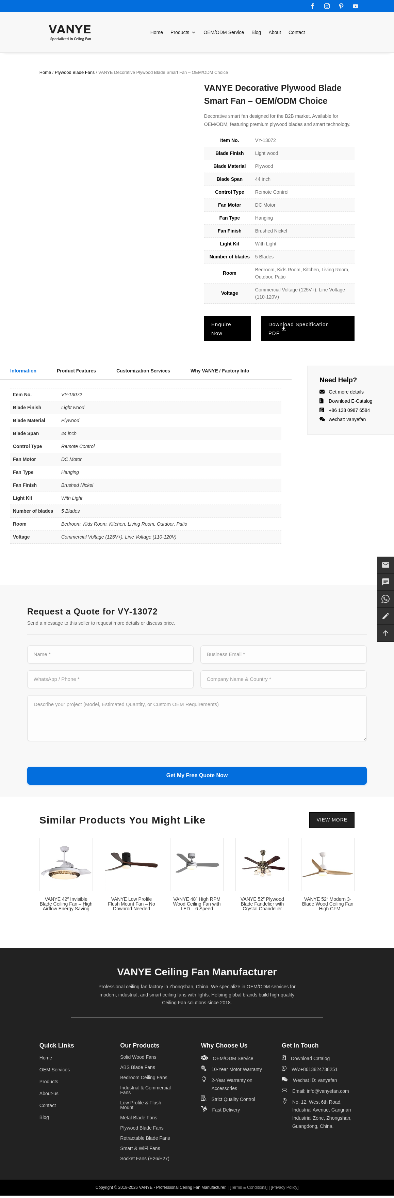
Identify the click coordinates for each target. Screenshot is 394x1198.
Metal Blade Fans (138, 1120)
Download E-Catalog (350, 401)
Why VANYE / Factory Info (220, 370)
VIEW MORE (331, 822)
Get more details (346, 392)
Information (23, 370)
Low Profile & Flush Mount (140, 1108)
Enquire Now (221, 328)
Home (156, 32)
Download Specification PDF (298, 328)
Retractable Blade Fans (145, 1140)
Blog (256, 32)
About (274, 32)
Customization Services (143, 370)
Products (179, 32)
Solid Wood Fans (138, 1059)
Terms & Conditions (248, 1189)
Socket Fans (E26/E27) (144, 1161)
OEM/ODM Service (223, 32)
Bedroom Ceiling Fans (143, 1080)
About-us (49, 1096)
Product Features (76, 370)
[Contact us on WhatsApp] (385, 599)
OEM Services (54, 1072)
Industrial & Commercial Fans (145, 1093)
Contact (297, 32)
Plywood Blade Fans (75, 72)
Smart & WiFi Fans (140, 1150)
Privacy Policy (284, 1189)
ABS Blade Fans (137, 1069)
